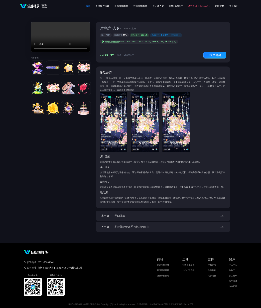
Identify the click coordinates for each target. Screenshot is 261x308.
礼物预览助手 (176, 6)
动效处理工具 (188, 270)
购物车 (232, 270)
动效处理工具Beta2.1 (199, 6)
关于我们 (234, 6)
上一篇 (163, 216)
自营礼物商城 (121, 6)
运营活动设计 (163, 270)
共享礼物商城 (140, 6)
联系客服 (212, 270)
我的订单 (233, 275)
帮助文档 (219, 6)
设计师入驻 (158, 6)
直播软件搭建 (102, 6)
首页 (88, 6)
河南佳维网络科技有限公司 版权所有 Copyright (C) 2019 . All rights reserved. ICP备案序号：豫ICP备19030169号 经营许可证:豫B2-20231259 (130, 304)
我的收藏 (233, 281)
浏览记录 (233, 286)
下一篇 (163, 227)
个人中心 (233, 265)
